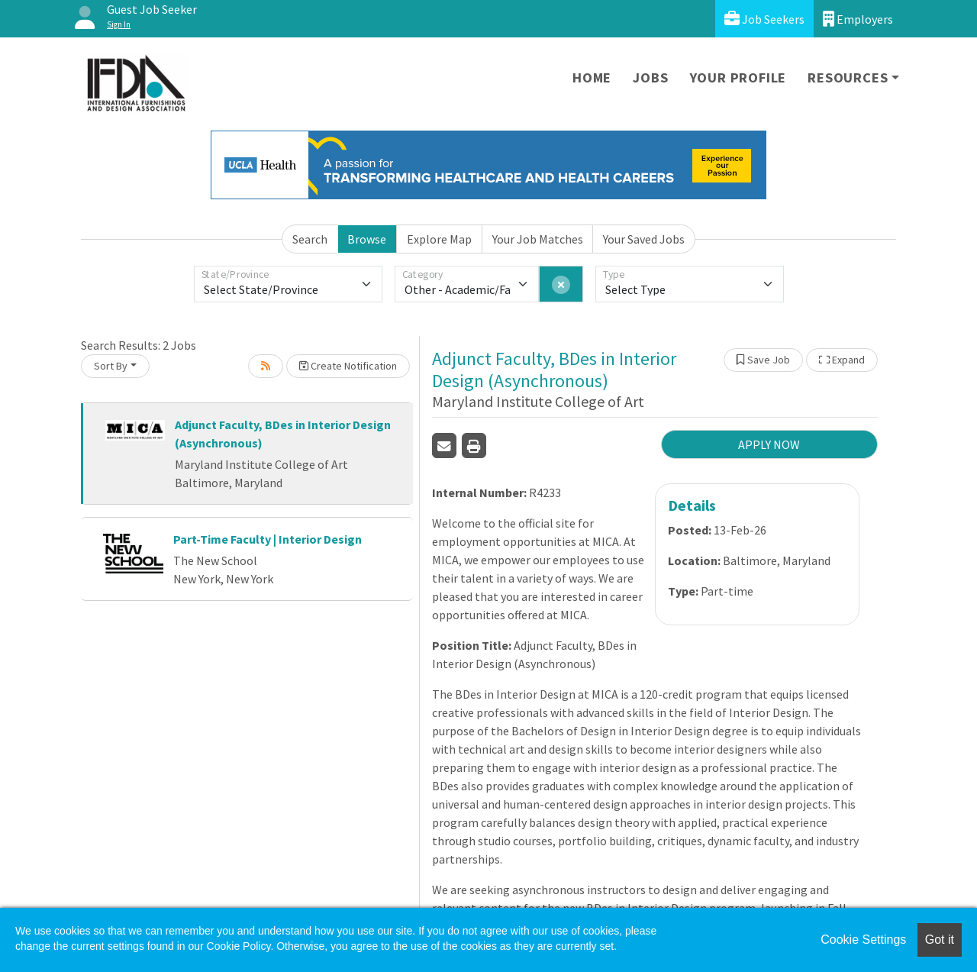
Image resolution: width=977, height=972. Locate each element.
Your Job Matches (537, 239)
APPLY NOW (769, 444)
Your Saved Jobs (644, 239)
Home (591, 77)
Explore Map (439, 239)
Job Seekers (764, 18)
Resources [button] (848, 77)
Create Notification (348, 366)
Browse (366, 239)
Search (309, 239)
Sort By (110, 366)
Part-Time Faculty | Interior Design (267, 539)
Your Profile (738, 77)
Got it (939, 939)
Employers (858, 18)
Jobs (650, 77)
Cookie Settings (863, 939)
